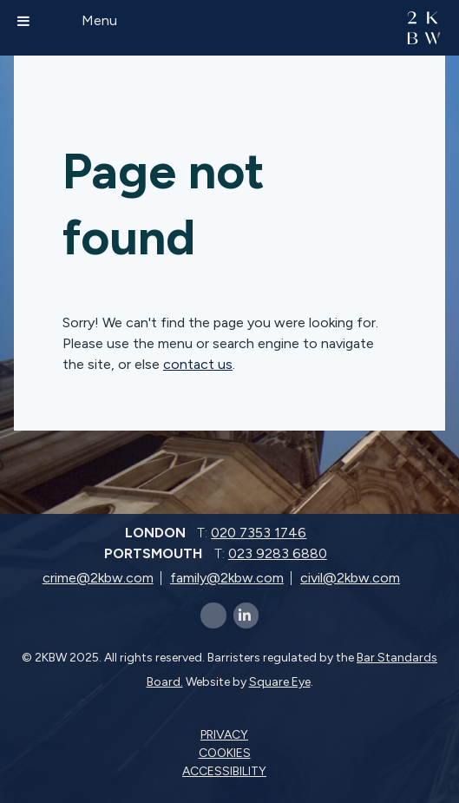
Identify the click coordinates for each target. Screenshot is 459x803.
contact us (198, 364)
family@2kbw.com (227, 577)
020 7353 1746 (258, 532)
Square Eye (280, 682)
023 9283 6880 (277, 553)
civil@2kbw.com (350, 577)
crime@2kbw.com (98, 577)
